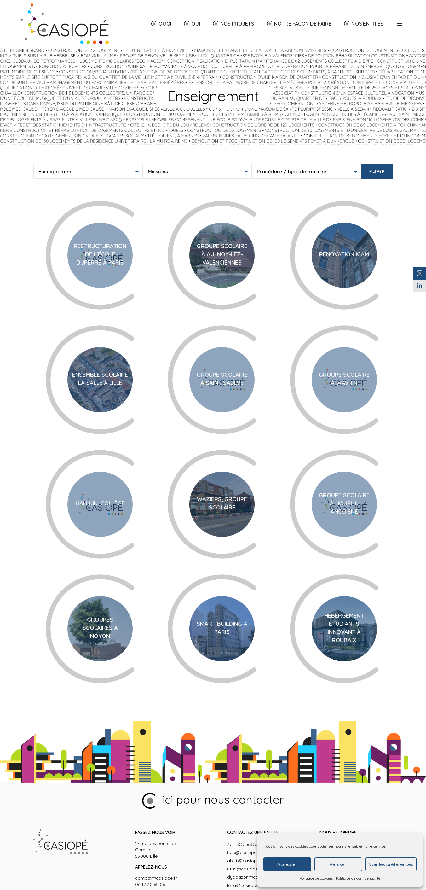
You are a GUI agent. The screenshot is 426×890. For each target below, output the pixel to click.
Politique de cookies (316, 878)
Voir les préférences (391, 864)
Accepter (287, 864)
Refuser (338, 864)
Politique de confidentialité (358, 878)
